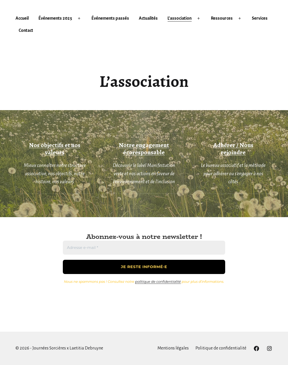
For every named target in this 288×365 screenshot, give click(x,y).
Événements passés (110, 18)
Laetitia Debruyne (86, 348)
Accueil (22, 18)
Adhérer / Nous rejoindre (233, 149)
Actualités (148, 18)
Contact (26, 30)
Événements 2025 (55, 18)
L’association (180, 18)
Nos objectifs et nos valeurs (54, 149)
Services (260, 18)
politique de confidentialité (158, 281)
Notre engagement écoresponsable (144, 149)
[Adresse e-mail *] (144, 248)
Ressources (222, 18)
